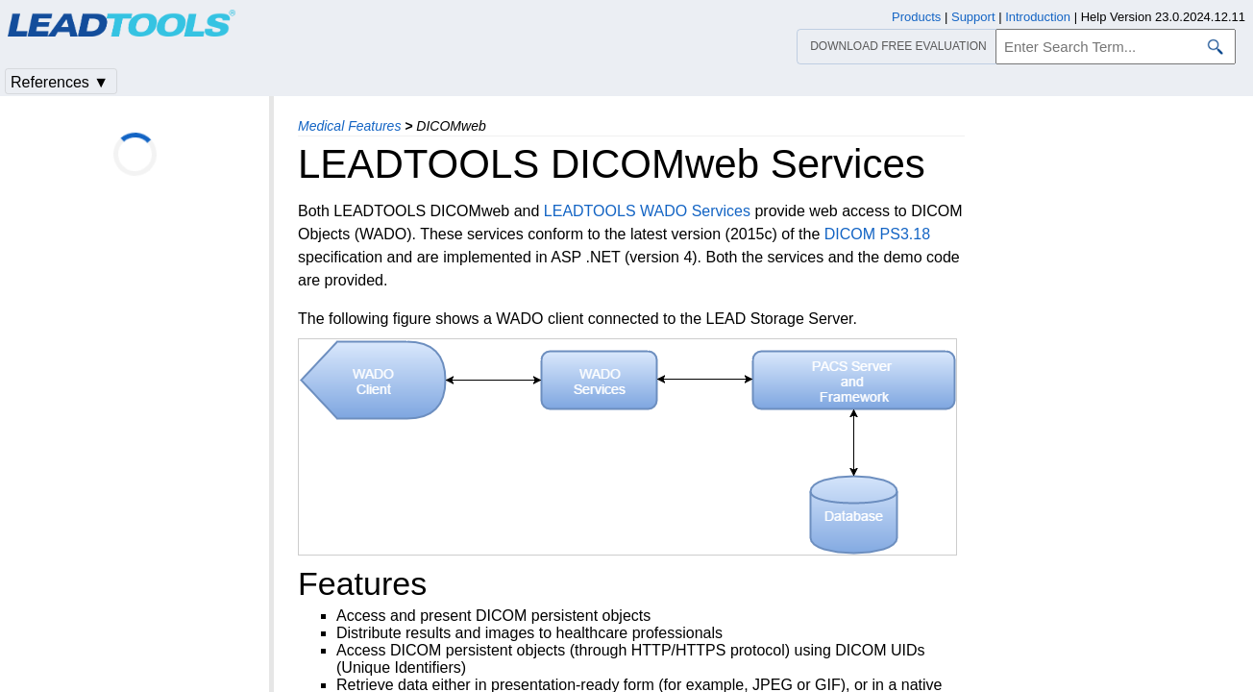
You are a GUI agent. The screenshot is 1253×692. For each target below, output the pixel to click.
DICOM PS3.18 (877, 234)
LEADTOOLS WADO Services (647, 211)
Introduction (1037, 17)
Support (973, 17)
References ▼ (60, 82)
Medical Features (349, 126)
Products (916, 17)
